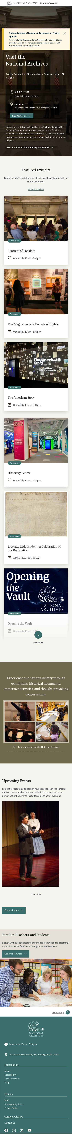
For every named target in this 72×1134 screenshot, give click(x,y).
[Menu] (5, 14)
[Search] (66, 14)
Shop (7, 1082)
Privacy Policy (11, 1108)
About (7, 1071)
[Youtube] (30, 1130)
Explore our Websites (48, 3)
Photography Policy (14, 1104)
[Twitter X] (22, 1130)
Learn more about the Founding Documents (30, 147)
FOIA (7, 1100)
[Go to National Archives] (36, 1029)
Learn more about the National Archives (38, 747)
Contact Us (9, 1122)
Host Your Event (12, 1078)
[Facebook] (6, 1130)
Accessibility (10, 1074)
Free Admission (19, 115)
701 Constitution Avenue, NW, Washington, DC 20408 (36, 107)
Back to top (58, 1012)
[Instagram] (14, 1130)
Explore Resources (13, 953)
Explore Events (11, 910)
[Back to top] (61, 1012)
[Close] (65, 33)
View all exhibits (36, 189)
